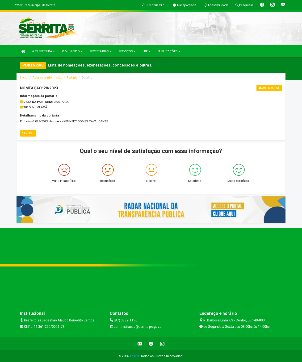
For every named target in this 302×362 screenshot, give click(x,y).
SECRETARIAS (100, 51)
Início (24, 77)
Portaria (72, 77)
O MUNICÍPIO (72, 51)
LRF (147, 51)
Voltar (28, 133)
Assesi (134, 356)
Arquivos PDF (269, 88)
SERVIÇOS (126, 51)
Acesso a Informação (48, 77)
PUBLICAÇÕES (169, 51)
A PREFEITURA (43, 51)
